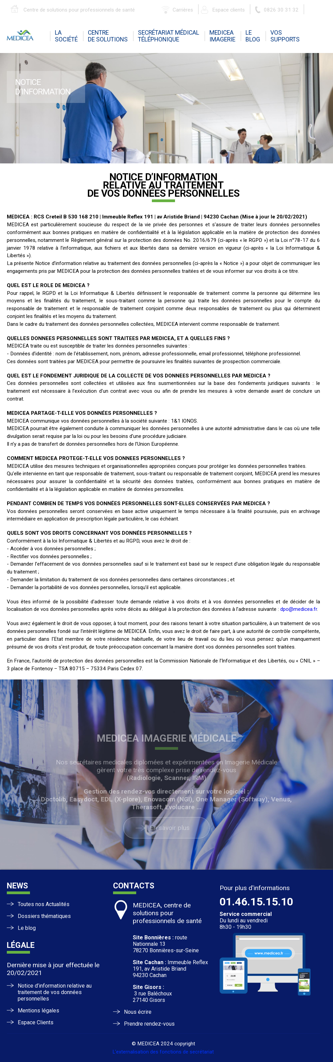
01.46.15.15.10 (256, 901)
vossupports (285, 36)
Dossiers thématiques (44, 916)
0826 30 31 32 (281, 10)
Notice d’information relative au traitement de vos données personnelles (55, 992)
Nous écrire (138, 1012)
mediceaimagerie (222, 36)
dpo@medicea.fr (298, 609)
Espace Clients (35, 1022)
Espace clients (228, 10)
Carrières (183, 10)
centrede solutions (108, 36)
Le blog (27, 928)
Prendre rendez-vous (149, 1024)
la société (66, 36)
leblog (252, 36)
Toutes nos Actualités (43, 904)
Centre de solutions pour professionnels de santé (79, 10)
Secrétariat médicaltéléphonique (168, 36)
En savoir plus (170, 828)
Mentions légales (38, 1010)
